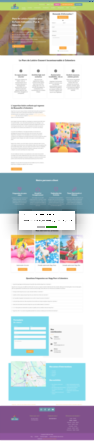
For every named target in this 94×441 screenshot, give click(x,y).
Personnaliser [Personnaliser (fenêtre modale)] (41, 227)
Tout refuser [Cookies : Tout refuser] (90, 1)
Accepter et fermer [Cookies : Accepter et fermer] (51, 227)
